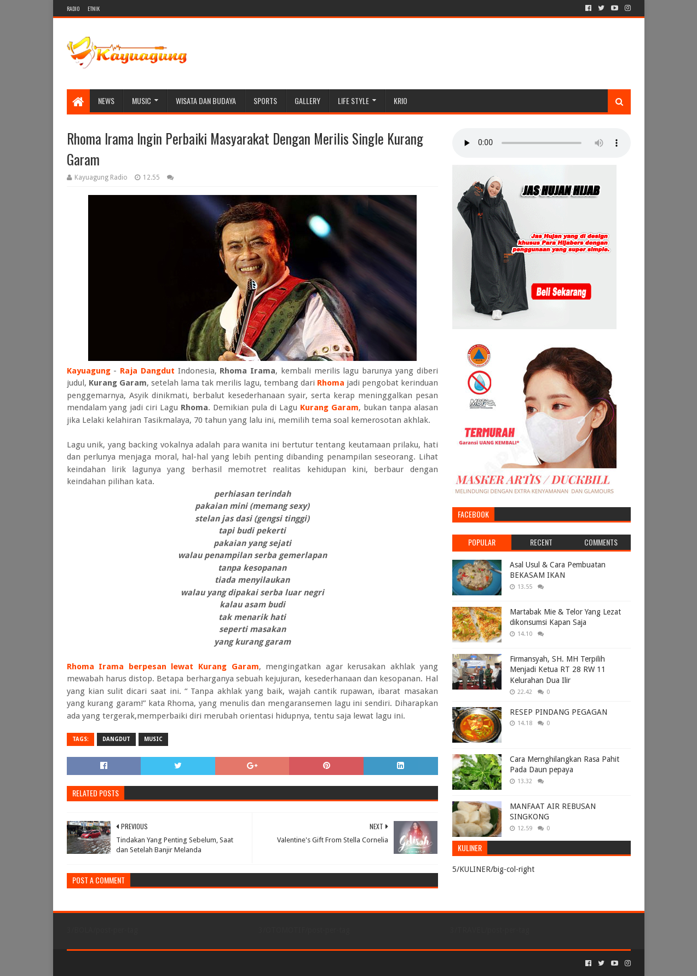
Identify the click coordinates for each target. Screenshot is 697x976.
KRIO (400, 100)
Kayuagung (89, 371)
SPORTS (265, 100)
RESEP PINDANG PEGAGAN (558, 712)
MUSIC (141, 100)
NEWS (106, 100)
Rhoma (330, 383)
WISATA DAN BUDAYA (206, 100)
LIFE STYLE (353, 100)
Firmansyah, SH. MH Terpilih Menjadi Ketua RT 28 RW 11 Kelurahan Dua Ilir (558, 670)
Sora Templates (127, 963)
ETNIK (94, 8)
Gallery (307, 100)
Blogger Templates (190, 963)
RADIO (73, 8)
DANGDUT (116, 739)
